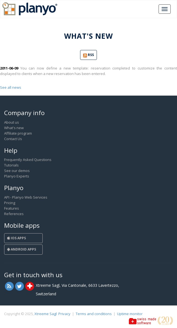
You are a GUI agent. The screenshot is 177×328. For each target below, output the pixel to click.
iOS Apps (16, 238)
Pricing (9, 202)
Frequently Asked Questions (27, 159)
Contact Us (13, 138)
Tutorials (11, 165)
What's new (14, 127)
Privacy (64, 313)
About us (11, 122)
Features (11, 208)
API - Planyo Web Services (25, 197)
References (14, 213)
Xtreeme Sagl (45, 313)
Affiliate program (18, 133)
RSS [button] (88, 55)
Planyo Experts (16, 176)
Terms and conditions (94, 313)
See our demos (17, 170)
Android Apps (21, 249)
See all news (10, 87)
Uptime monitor (130, 313)
